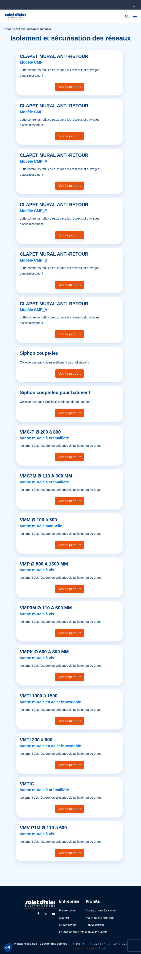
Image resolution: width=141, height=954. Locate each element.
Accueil (7, 28)
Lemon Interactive (89, 948)
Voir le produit (69, 87)
